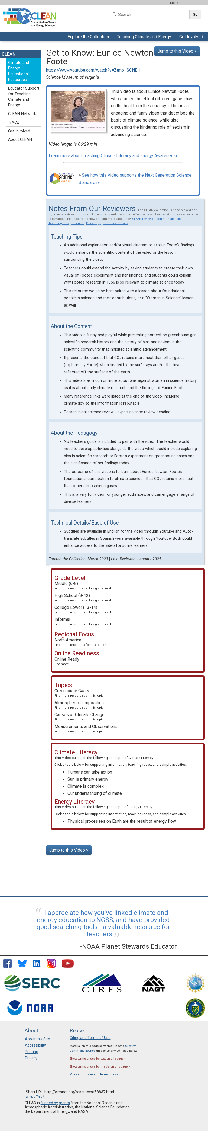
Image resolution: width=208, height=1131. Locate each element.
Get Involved (192, 37)
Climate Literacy (141, 758)
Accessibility (35, 1045)
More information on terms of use (94, 1074)
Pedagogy (93, 223)
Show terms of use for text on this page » (98, 1058)
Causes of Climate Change (79, 716)
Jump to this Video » (177, 51)
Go (195, 14)
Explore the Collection (89, 37)
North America (80, 642)
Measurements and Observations (86, 728)
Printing (31, 1052)
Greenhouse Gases (79, 692)
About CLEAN (20, 139)
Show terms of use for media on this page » (100, 1066)
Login (174, 2)
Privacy (31, 1058)
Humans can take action (89, 772)
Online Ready (66, 661)
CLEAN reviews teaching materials (156, 219)
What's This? (35, 1096)
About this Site (37, 1039)
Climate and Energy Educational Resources (18, 71)
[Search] (149, 15)
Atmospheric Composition (79, 704)
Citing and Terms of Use (90, 1037)
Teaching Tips (58, 223)
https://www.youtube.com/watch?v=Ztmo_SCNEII (93, 70)
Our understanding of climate (94, 793)
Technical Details (115, 223)
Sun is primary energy (87, 779)
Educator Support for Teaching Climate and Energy (23, 96)
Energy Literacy (140, 807)
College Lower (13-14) (83, 609)
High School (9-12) (83, 597)
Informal (83, 621)
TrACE (13, 122)
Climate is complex (85, 786)
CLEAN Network (22, 114)
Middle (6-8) (83, 585)
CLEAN (8, 54)
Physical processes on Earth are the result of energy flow (121, 821)
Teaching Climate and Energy (143, 37)
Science (78, 223)
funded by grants (55, 1103)
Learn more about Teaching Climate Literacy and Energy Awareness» (113, 155)
